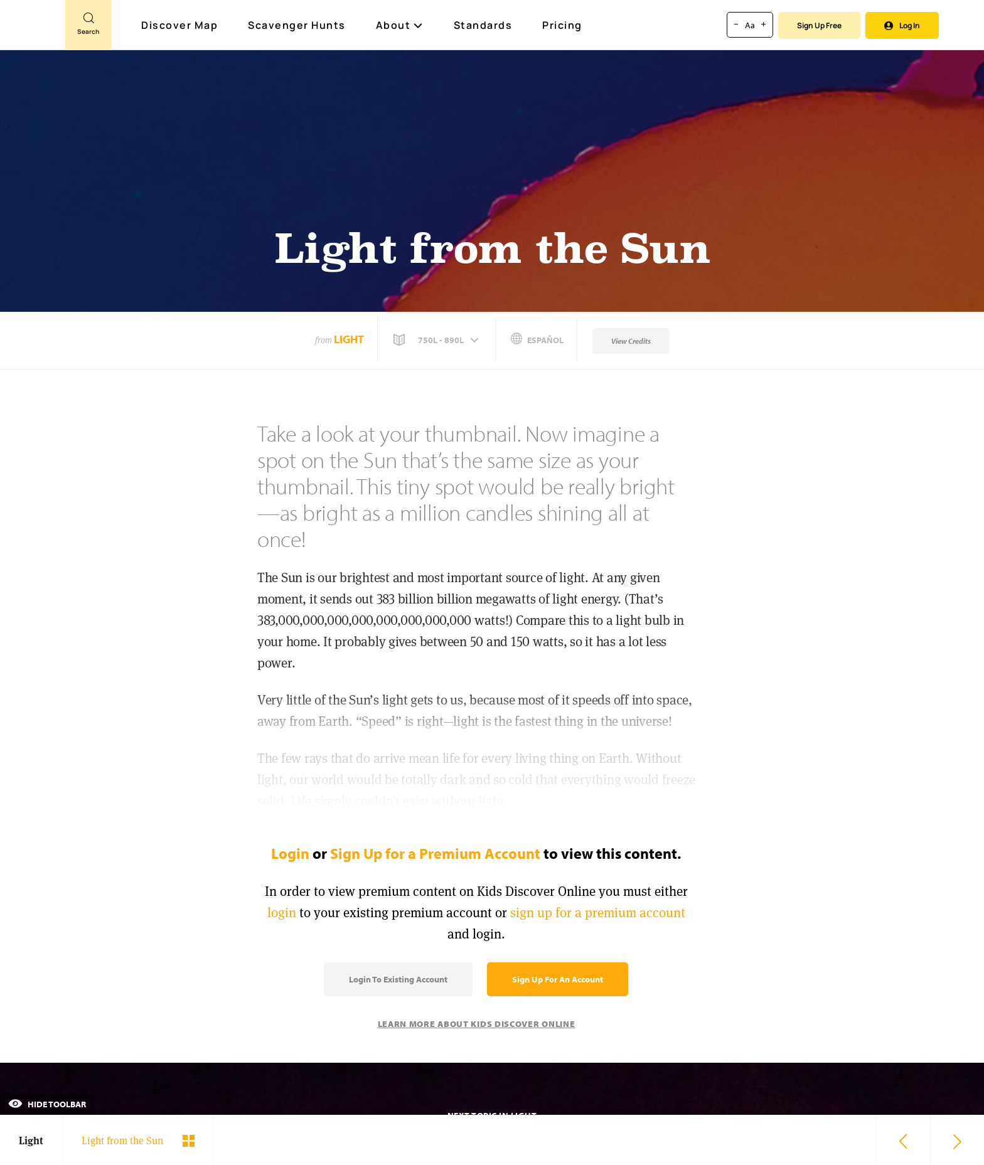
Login (290, 853)
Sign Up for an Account (557, 979)
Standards (483, 25)
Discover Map (181, 25)
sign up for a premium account (597, 912)
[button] (437, 340)
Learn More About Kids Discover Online (476, 1023)
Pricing (562, 25)
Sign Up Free (819, 25)
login (281, 912)
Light (349, 339)
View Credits (631, 341)
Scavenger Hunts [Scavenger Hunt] (297, 25)
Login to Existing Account (398, 979)
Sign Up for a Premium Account (435, 853)
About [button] (400, 25)
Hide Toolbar (47, 1104)
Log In (902, 25)
